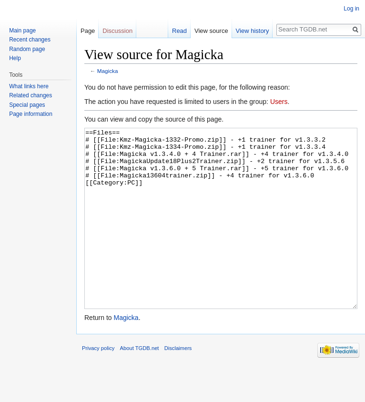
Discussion (117, 30)
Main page (22, 30)
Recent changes (30, 39)
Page (88, 30)
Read (179, 30)
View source (211, 30)
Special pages (27, 105)
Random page (27, 49)
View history (252, 30)
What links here (29, 86)
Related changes (30, 95)
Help (15, 58)
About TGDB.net (139, 384)
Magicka (107, 71)
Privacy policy (98, 384)
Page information (30, 114)
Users (279, 101)
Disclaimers (178, 384)
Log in (351, 8)
